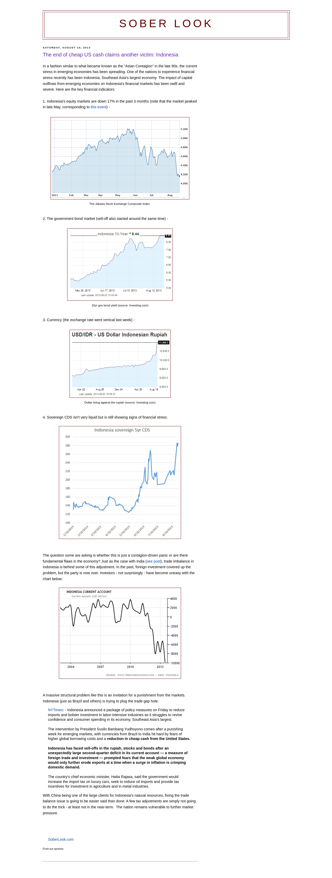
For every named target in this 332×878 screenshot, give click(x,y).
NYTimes (55, 710)
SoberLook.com (61, 839)
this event (99, 107)
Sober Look (166, 23)
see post (154, 561)
